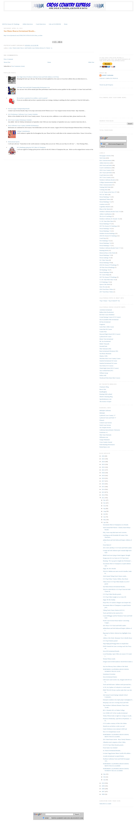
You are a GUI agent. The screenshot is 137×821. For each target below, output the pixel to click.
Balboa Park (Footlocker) (107, 312)
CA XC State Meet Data (106, 221)
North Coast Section (105, 425)
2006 (103, 794)
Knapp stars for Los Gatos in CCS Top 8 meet (116, 558)
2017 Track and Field (105, 172)
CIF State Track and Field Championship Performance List (33, 87)
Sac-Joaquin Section (105, 427)
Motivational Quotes (13, 142)
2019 (103, 475)
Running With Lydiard (106, 394)
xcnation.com (103, 204)
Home (65, 24)
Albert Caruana (107, 75)
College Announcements (106, 182)
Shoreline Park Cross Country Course (110, 358)
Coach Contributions (105, 168)
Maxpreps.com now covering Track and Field (115, 702)
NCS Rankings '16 (105, 241)
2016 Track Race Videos (106, 289)
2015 (103, 486)
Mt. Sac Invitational (105, 341)
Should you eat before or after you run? (114, 726)
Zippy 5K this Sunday (109, 600)
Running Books (104, 250)
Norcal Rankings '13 (105, 231)
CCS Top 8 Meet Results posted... (112, 594)
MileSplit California (105, 410)
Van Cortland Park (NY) (106, 370)
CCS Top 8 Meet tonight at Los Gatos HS (114, 597)
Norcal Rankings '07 (105, 224)
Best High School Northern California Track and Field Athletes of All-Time (38, 77)
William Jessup (104, 373)
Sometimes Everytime (109, 674)
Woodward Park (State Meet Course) (110, 378)
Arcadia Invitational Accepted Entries (113, 756)
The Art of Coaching (105, 216)
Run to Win (103, 389)
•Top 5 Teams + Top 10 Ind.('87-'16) (110, 301)
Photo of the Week (105, 209)
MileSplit (102, 413)
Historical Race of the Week (107, 253)
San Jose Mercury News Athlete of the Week (115, 666)
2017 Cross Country (105, 177)
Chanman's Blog (104, 387)
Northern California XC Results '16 (109, 219)
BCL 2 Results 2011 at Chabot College (114, 710)
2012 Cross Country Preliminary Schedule (20, 120)
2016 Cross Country (105, 170)
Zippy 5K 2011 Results (109, 568)
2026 (103, 456)
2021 (103, 470)
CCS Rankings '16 (105, 282)
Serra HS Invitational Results (111, 651)
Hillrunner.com (104, 437)
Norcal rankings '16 (105, 257)
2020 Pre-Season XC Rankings (10, 24)
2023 (103, 464)
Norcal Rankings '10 (105, 228)
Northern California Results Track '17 (110, 248)
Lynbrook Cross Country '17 (107, 415)
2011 (103, 497)
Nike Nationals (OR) (105, 349)
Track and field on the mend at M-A (113, 613)
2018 (103, 478)
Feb (104, 777)
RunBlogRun (103, 392)
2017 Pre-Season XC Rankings (108, 226)
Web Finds (103, 158)
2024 (103, 461)
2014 (103, 489)
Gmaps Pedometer (105, 439)
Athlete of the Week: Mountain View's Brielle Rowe (117, 638)
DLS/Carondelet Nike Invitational (109, 319)
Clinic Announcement (106, 185)
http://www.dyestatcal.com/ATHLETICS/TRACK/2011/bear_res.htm (23, 35)
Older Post (91, 62)
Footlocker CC (104, 432)
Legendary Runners (105, 206)
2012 (103, 495)
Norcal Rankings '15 (105, 255)
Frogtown (102, 324)
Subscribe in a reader (105, 803)
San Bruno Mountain (105, 353)
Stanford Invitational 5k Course (108, 363)
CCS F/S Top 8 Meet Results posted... (113, 745)
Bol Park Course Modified (107, 314)
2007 (103, 791)
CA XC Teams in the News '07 (108, 192)
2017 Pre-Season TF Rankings (108, 277)
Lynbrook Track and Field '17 (108, 418)
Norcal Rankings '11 (105, 197)
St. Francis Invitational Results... (112, 750)
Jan (104, 780)
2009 (103, 786)
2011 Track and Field (16, 48)
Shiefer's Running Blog (106, 396)
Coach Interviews (41, 24)
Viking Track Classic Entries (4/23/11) (113, 610)
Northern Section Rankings (107, 233)
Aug (104, 511)
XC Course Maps (104, 274)
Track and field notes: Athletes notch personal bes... (117, 684)
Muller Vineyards (104, 344)
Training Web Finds (105, 187)
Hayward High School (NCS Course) (110, 334)
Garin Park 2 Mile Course (107, 327)
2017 (103, 481)
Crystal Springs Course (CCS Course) (110, 317)
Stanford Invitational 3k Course (108, 361)
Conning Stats (103, 189)
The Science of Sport (105, 401)
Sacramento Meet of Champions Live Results (115, 525)
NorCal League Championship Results (18, 108)
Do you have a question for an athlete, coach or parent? (32, 98)
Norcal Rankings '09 (105, 262)
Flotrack (102, 420)
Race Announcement (105, 160)
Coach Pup (103, 238)
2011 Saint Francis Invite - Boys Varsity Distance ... (117, 739)
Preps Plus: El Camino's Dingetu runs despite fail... (117, 602)
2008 (103, 788)
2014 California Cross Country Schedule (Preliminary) (23, 125)
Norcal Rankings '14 (105, 243)
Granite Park (103, 331)
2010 (103, 783)
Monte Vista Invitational (106, 339)
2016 (103, 484)
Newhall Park (103, 346)
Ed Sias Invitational (105, 322)
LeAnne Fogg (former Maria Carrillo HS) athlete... (117, 753)
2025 (103, 459)
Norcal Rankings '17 (105, 245)
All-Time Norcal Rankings (107, 267)
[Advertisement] (68, 17)
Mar (104, 774)
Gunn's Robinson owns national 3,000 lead (115, 729)
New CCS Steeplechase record (111, 732)
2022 (103, 467)
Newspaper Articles (105, 155)
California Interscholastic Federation (110, 430)
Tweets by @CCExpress (106, 85)
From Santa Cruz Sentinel (110, 748)
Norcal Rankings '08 (105, 272)
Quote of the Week (105, 284)
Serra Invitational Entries (110, 677)
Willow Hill (103, 375)
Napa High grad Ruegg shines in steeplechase (115, 643)
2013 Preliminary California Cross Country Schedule (23, 114)
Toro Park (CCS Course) (106, 366)
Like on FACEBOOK (55, 24)
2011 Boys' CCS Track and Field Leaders (114, 625)
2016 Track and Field (105, 165)
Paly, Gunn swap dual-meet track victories (115, 532)
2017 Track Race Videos (106, 292)
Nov (104, 503)
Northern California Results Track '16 (110, 211)
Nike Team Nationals (105, 435)
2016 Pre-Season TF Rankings (108, 265)
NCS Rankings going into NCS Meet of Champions (31, 147)
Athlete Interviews (27, 24)
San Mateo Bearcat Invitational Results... (20, 31)
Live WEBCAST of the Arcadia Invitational (115, 713)
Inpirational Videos (105, 199)
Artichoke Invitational (106, 310)
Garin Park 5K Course (106, 329)
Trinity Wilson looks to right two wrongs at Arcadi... (117, 716)
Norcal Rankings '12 (105, 202)
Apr (104, 522)
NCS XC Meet (104, 194)
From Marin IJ (107, 545)
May (104, 519)
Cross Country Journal (106, 442)
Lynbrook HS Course (105, 336)
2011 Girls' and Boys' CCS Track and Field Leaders (117, 548)
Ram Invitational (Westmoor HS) (109, 351)
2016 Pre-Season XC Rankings (108, 236)
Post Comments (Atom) (18, 66)
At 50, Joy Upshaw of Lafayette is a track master (116, 687)
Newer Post (7, 62)
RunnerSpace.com (105, 447)
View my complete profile (109, 78)
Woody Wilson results (109, 659)
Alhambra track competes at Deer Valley (114, 742)
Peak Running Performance (107, 444)
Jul (104, 514)
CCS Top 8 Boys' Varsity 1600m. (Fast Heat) (115, 579)
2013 (103, 492)
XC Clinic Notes (104, 260)
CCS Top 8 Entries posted (110, 641)
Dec (104, 500)
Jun (104, 517)
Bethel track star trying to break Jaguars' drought (116, 555)
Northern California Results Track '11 (38, 48)
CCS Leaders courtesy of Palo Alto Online (115, 723)
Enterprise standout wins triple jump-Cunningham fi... (118, 700)
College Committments (23, 131)
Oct (104, 506)
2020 (103, 472)
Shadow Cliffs (104, 356)
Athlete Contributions (106, 214)
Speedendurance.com (105, 399)
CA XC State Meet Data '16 (107, 279)
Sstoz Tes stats (104, 287)
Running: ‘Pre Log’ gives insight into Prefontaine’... (117, 561)
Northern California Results (107, 180)
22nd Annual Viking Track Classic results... (115, 576)
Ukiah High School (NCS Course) (109, 368)
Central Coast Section (106, 422)
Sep (104, 508)
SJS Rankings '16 (104, 270)
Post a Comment (8, 59)
